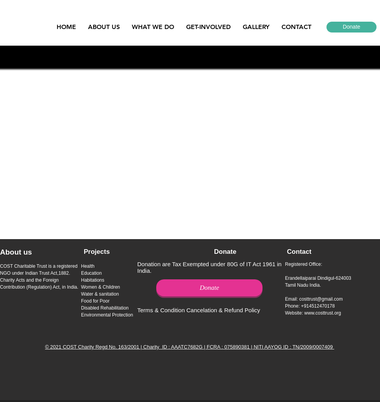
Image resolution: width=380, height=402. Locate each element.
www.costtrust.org (322, 313)
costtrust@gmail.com (321, 299)
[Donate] (351, 27)
